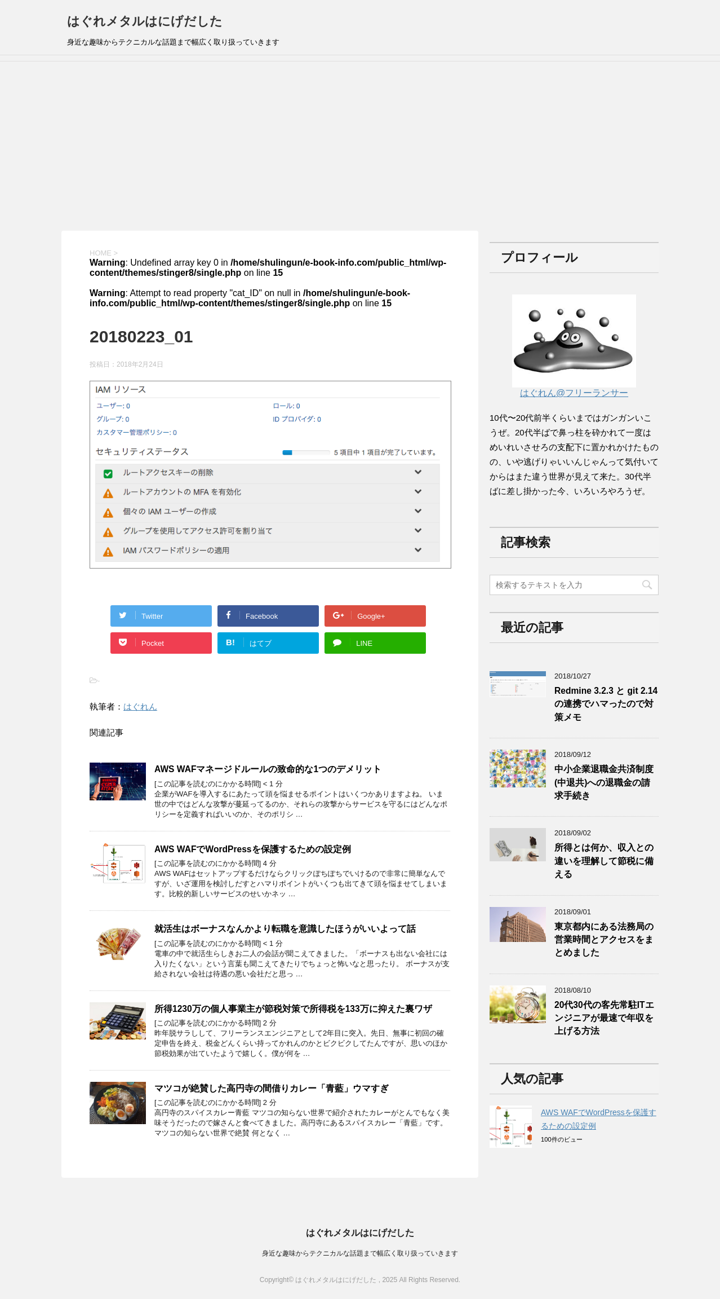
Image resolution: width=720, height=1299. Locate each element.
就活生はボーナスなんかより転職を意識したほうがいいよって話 (285, 928)
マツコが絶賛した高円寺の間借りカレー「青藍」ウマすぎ (271, 1088)
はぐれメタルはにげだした (145, 21)
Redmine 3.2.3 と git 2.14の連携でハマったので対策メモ (605, 704)
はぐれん (140, 706)
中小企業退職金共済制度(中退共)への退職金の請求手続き (604, 782)
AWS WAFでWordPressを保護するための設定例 (252, 849)
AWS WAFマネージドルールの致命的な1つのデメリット (267, 769)
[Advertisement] (360, 146)
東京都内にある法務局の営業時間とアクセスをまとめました (604, 940)
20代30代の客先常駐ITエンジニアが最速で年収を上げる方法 (604, 1018)
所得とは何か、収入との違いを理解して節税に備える (604, 861)
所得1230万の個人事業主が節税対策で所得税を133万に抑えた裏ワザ (293, 1009)
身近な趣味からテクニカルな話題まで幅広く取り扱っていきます (360, 1253)
